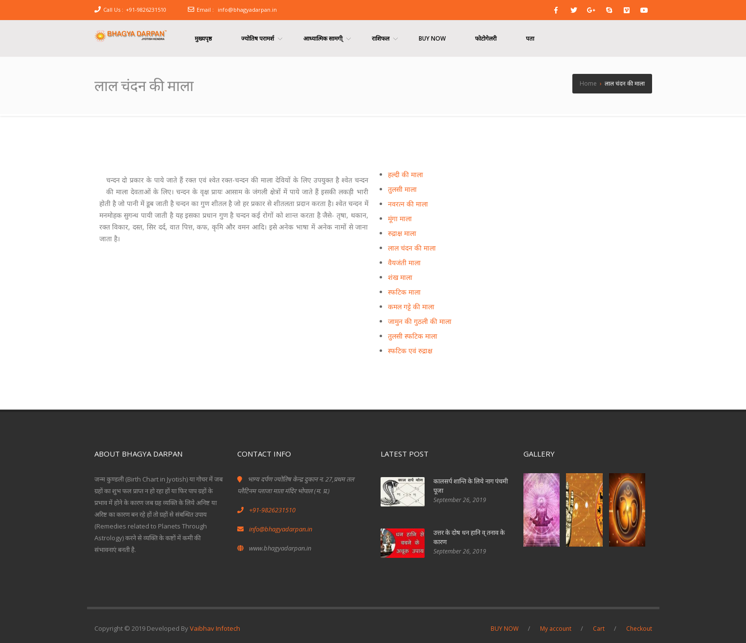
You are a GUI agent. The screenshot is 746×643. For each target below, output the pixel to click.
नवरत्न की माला (408, 203)
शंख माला (400, 277)
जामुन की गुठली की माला (420, 321)
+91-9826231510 (146, 9)
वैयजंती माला (404, 262)
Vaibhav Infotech (215, 628)
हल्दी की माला (405, 174)
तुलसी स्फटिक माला (412, 336)
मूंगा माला (400, 218)
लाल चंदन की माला (412, 248)
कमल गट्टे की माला (411, 306)
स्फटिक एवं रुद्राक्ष (410, 350)
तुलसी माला (402, 189)
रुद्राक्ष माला (402, 233)
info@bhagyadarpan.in (247, 9)
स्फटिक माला (404, 292)
